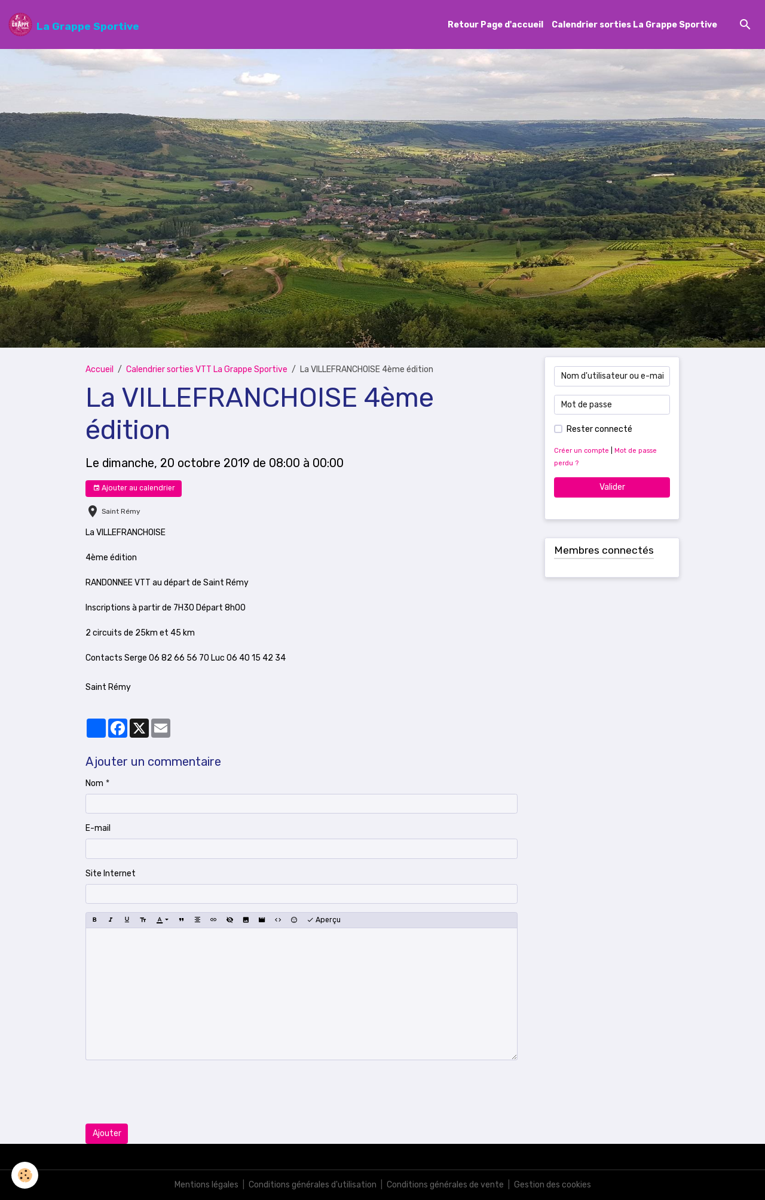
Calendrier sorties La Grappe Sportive (634, 25)
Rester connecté (599, 429)
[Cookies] (25, 1175)
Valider (612, 487)
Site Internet (110, 873)
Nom (94, 783)
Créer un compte (581, 451)
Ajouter (107, 1133)
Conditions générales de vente (445, 1185)
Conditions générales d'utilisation (313, 1185)
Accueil (99, 369)
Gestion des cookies (552, 1185)
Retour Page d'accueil (495, 25)
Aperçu (324, 920)
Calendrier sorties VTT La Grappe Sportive (206, 369)
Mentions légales (206, 1185)
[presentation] (176, 1092)
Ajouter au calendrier (134, 488)
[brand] (73, 24)
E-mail (98, 828)
